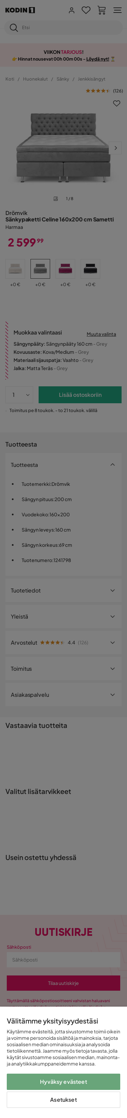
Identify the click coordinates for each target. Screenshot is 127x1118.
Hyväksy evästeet (63, 1081)
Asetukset (63, 1099)
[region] (63, 1062)
